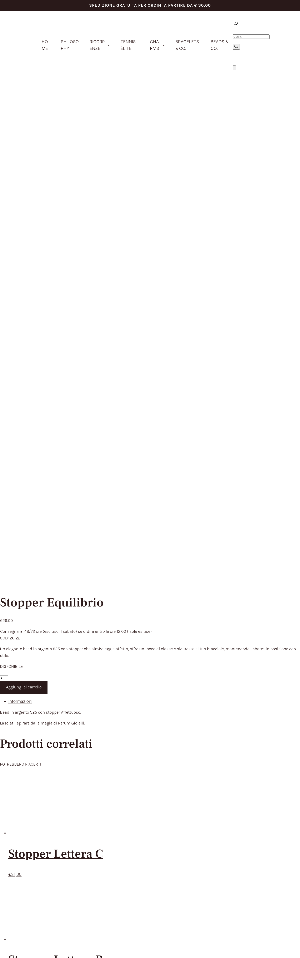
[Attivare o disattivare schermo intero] (6, 949)
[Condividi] (10, 949)
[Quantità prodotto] (4, 196)
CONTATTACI (139, 799)
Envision (285, 883)
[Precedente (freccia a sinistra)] (1, 956)
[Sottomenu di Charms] (163, 45)
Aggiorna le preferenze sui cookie (272, 886)
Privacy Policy (228, 886)
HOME (132, 744)
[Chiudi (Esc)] (14, 949)
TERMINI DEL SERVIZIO (208, 744)
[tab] (154, 220)
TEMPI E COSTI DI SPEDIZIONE (215, 751)
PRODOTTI (136, 758)
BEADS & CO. (139, 785)
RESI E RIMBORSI (202, 758)
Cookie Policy (245, 886)
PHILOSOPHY (139, 751)
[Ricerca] (236, 47)
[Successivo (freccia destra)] (6, 956)
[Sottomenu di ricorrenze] (109, 45)
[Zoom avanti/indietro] (1, 949)
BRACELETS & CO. (144, 778)
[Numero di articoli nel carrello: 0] (234, 67)
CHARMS (135, 771)
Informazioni (20, 219)
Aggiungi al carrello (24, 205)
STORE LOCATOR (143, 792)
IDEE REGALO (139, 764)
